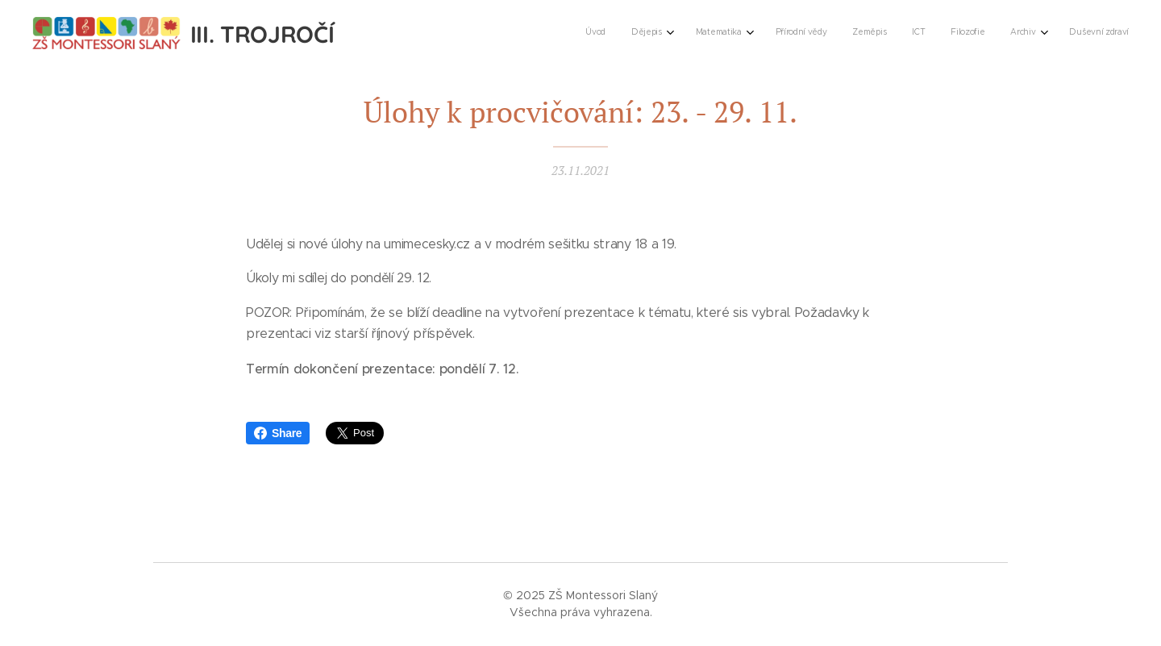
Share (278, 433)
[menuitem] (902, 33)
